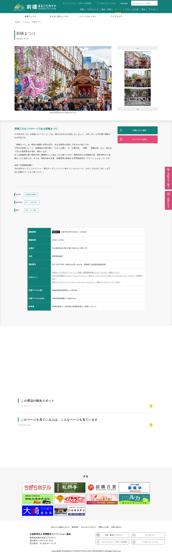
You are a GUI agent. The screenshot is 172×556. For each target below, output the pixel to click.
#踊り (36, 211)
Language (124, 3)
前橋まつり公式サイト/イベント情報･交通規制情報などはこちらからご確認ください (86, 273)
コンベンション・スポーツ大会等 (76, 3)
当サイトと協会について (57, 527)
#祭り (28, 211)
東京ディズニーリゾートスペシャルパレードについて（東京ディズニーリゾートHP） (86, 283)
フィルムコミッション (106, 3)
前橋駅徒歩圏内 (31, 195)
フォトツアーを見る (139, 140)
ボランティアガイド (88, 527)
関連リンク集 (105, 527)
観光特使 (74, 527)
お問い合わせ (119, 527)
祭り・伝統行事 (31, 203)
